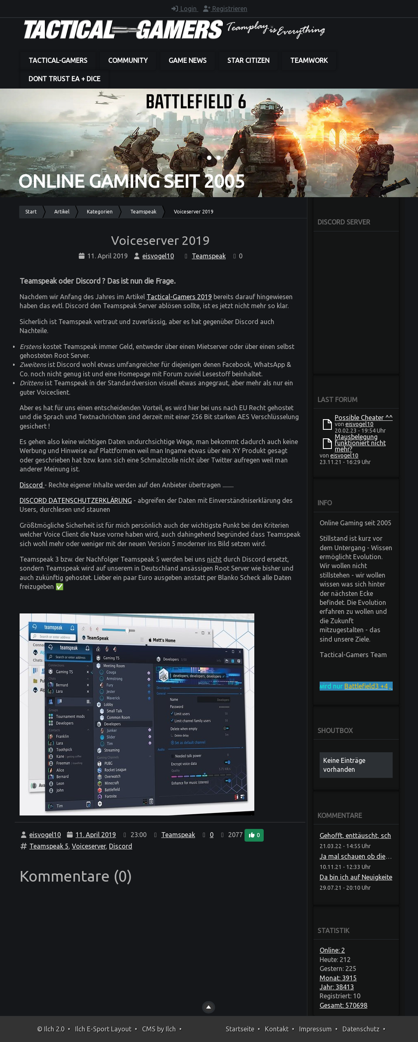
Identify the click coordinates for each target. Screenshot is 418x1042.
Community (128, 60)
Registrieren (224, 8)
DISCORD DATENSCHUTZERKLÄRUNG (76, 500)
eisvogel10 (158, 256)
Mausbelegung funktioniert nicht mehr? (360, 443)
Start (31, 211)
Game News (188, 60)
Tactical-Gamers (58, 60)
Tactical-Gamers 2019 (179, 296)
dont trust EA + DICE (64, 78)
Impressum (315, 1029)
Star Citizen (248, 60)
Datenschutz (361, 1029)
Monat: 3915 (338, 978)
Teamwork (309, 60)
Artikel (61, 211)
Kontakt (277, 1029)
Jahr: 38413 (337, 987)
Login (184, 8)
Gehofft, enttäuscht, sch (355, 835)
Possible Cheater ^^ (364, 417)
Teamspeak (143, 211)
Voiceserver (89, 846)
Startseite (240, 1029)
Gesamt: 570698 (343, 1005)
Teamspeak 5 (49, 846)
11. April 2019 (96, 834)
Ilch (171, 1029)
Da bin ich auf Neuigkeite (356, 877)
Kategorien (100, 211)
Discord (32, 485)
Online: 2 (332, 950)
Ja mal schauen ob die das (359, 856)
